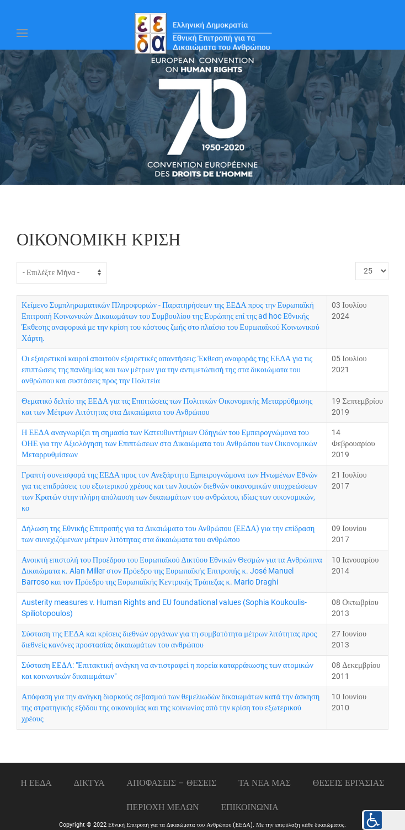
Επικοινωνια (250, 807)
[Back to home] (202, 33)
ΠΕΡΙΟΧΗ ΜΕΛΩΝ (162, 807)
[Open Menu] (22, 33)
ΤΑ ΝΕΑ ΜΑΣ (264, 783)
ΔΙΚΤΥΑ (89, 783)
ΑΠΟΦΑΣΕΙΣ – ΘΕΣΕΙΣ (172, 783)
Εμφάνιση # (355, 262)
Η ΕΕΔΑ (36, 783)
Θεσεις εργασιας (349, 783)
